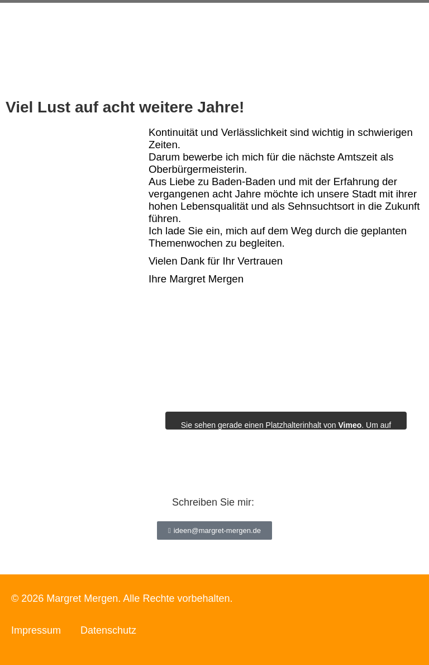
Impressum (36, 630)
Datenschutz (108, 630)
